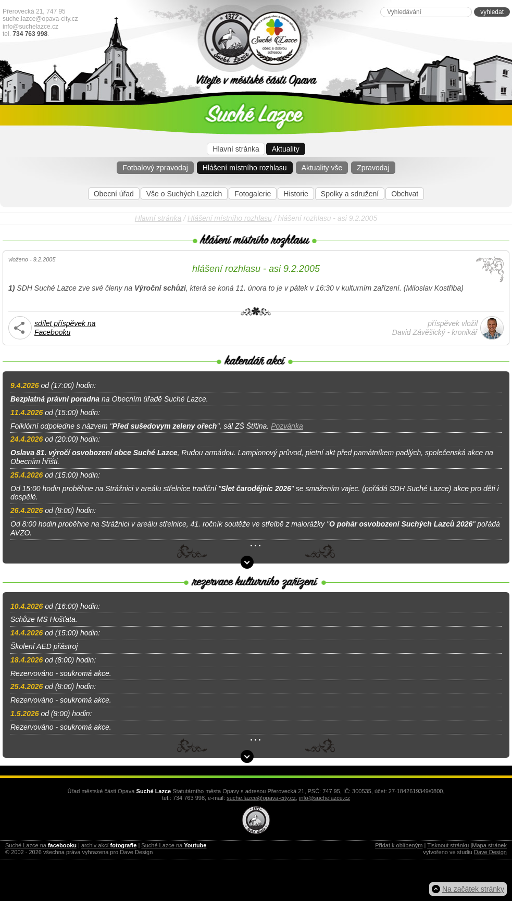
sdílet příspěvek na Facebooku (65, 327)
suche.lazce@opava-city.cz (40, 18)
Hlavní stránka (236, 149)
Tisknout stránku (448, 845)
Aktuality (285, 149)
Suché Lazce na (41, 845)
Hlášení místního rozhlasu (245, 168)
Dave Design (490, 852)
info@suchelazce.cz (30, 26)
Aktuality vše (322, 168)
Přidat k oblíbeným (398, 845)
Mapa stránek (489, 845)
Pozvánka (287, 426)
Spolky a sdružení (350, 194)
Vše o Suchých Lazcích (184, 194)
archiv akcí (108, 845)
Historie (295, 194)
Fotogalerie (252, 194)
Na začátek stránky (473, 889)
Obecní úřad (114, 194)
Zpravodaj (373, 168)
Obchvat (404, 194)
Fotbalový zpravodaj (155, 168)
